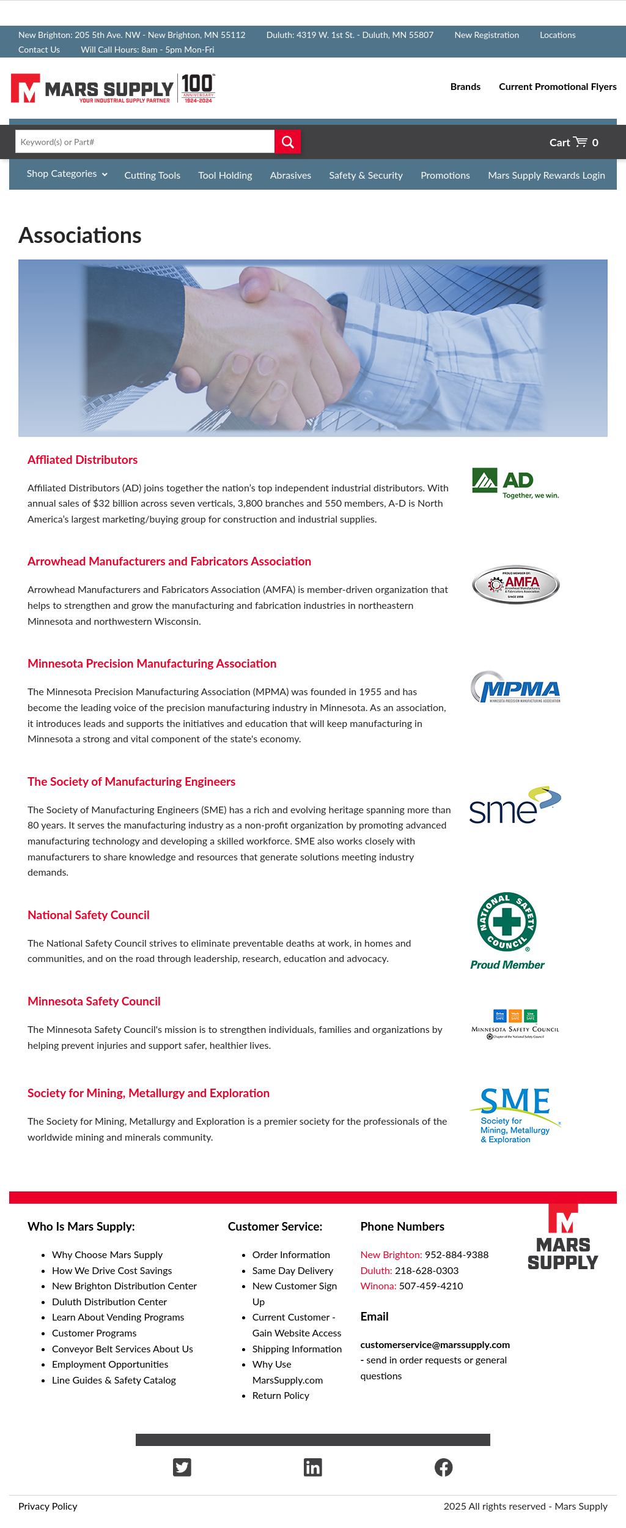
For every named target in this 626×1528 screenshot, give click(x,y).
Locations (558, 34)
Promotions (445, 175)
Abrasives (291, 175)
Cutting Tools (153, 175)
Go (287, 141)
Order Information (291, 1254)
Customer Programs (94, 1332)
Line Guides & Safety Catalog (114, 1379)
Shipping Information (297, 1348)
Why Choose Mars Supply (107, 1254)
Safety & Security (366, 175)
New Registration (486, 34)
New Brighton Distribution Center (124, 1285)
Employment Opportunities (110, 1364)
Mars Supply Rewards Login (546, 175)
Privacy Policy (48, 1505)
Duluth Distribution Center (109, 1301)
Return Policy (280, 1395)
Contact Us (39, 49)
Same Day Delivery (293, 1270)
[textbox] (155, 141)
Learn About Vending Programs (118, 1316)
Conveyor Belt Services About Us (122, 1348)
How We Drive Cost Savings (112, 1270)
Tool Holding (225, 175)
